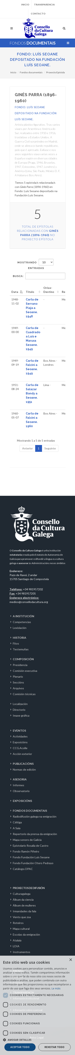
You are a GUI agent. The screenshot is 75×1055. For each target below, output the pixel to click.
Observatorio (21, 791)
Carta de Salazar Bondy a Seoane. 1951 (32, 393)
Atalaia (17, 940)
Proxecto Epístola (55, 72)
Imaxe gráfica (21, 715)
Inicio (25, 4)
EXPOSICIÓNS (22, 800)
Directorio (19, 709)
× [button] (70, 959)
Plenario (18, 676)
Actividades (20, 736)
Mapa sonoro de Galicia (27, 839)
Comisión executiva (25, 670)
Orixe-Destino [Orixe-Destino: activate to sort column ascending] (48, 289)
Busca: (39, 276)
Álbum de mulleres (24, 905)
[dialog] (37, 1005)
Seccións (18, 682)
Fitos (16, 643)
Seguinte (50, 448)
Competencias (22, 622)
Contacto (38, 13)
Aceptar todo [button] (20, 1047)
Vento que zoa (22, 917)
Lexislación (19, 627)
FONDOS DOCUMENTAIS (30, 810)
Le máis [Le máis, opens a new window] (56, 988)
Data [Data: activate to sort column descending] (14, 291)
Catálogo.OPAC (23, 869)
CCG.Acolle (20, 748)
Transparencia (44, 4)
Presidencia (20, 665)
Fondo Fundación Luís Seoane (31, 857)
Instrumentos (21, 952)
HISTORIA (19, 637)
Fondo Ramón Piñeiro (26, 851)
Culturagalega (21, 893)
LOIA (16, 946)
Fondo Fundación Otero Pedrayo (33, 863)
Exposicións (20, 742)
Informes (18, 785)
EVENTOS (19, 730)
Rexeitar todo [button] (54, 1047)
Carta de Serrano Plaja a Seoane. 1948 (32, 308)
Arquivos (18, 688)
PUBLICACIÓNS (23, 763)
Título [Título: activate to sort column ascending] (30, 291)
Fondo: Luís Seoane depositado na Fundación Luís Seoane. (37, 59)
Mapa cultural (21, 928)
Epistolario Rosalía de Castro (30, 845)
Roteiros (18, 923)
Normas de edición (24, 769)
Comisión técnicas (24, 694)
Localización (20, 704)
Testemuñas (21, 649)
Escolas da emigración (26, 934)
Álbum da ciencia (23, 899)
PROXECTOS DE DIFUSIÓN (29, 888)
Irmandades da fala (24, 911)
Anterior (27, 448)
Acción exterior (22, 754)
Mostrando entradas (35, 264)
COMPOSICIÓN (23, 659)
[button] (37, 1040)
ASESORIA (20, 779)
